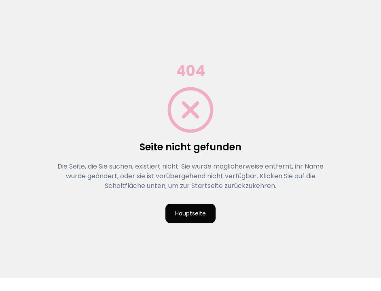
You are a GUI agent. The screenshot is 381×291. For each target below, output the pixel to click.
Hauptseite (190, 213)
